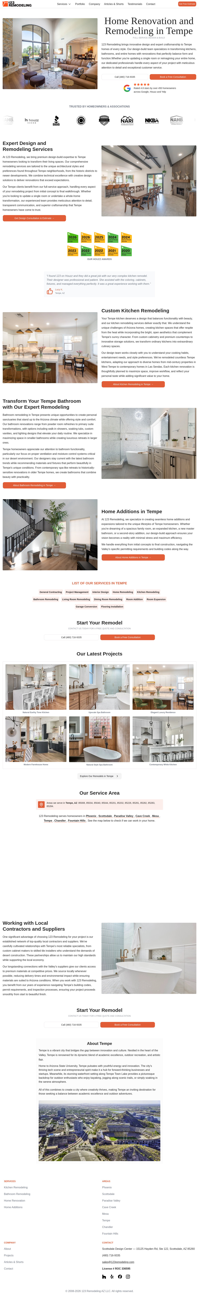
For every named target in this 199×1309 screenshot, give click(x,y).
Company (92, 4)
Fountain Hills (77, 820)
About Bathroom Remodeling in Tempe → (34, 485)
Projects (9, 1255)
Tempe (48, 820)
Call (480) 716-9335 (125, 77)
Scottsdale (106, 816)
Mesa (155, 816)
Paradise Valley (124, 816)
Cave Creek (143, 816)
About (7, 1248)
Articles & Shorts (112, 4)
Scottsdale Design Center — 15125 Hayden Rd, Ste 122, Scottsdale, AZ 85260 (148, 1248)
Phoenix (91, 816)
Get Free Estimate (185, 4)
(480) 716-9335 (111, 1255)
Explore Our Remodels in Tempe (99, 776)
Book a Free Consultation (173, 77)
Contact (149, 4)
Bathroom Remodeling (17, 1194)
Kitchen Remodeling (16, 1187)
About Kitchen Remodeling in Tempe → (133, 384)
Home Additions (13, 1207)
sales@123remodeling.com (118, 1262)
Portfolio (78, 4)
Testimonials (133, 4)
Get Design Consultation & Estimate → (34, 218)
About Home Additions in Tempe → (133, 557)
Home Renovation (14, 1200)
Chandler (60, 820)
